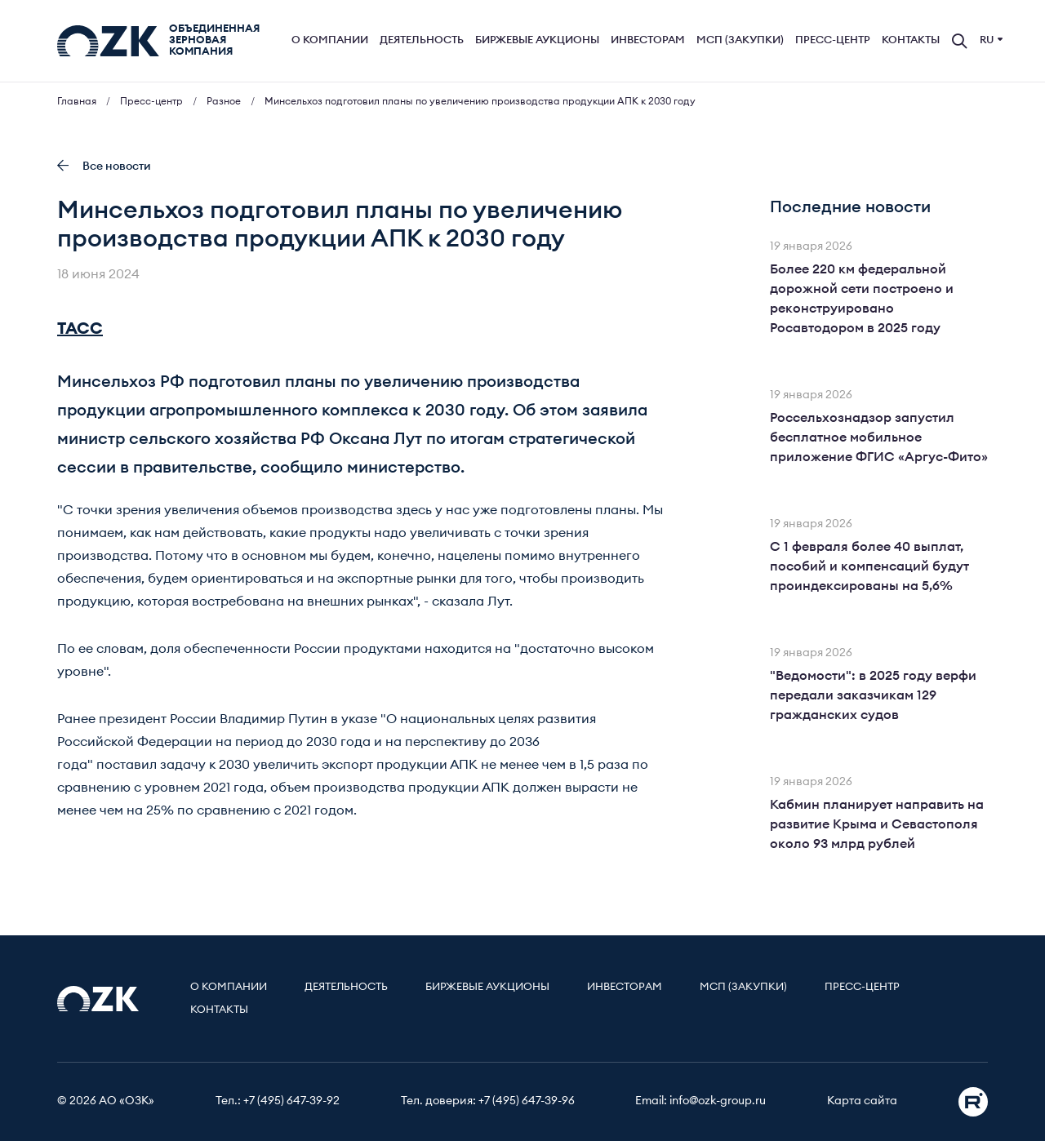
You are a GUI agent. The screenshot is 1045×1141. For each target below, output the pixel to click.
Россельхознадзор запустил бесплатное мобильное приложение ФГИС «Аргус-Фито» (879, 437)
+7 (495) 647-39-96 (526, 1101)
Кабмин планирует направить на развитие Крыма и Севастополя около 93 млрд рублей (877, 824)
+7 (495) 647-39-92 (291, 1101)
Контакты (911, 40)
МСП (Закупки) (740, 40)
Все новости (104, 166)
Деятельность (422, 40)
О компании (329, 40)
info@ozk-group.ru (717, 1101)
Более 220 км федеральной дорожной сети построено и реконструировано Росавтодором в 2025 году (862, 299)
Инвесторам (648, 40)
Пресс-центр (832, 40)
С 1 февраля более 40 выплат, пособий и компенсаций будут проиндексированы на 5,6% (869, 566)
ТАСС (80, 329)
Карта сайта (862, 1101)
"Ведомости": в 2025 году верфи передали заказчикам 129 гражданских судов (873, 695)
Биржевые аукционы (537, 40)
